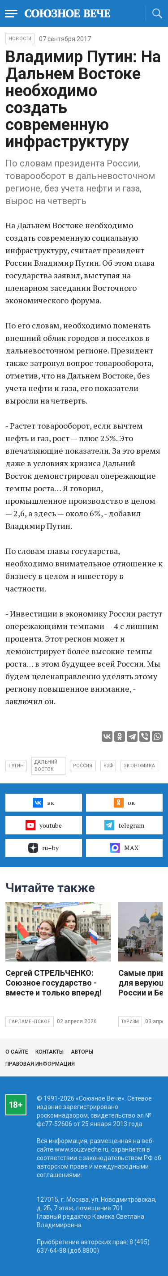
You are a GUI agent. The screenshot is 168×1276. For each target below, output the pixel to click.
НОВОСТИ (20, 38)
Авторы (82, 1052)
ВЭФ (108, 765)
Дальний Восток (45, 766)
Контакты (49, 1052)
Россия (82, 765)
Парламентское (30, 1021)
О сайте (16, 1052)
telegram (124, 825)
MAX (124, 848)
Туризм (130, 1021)
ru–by (43, 848)
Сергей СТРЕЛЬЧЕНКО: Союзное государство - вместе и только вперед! (53, 982)
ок (124, 803)
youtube (44, 825)
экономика (139, 765)
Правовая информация (40, 1064)
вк (43, 803)
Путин (16, 765)
